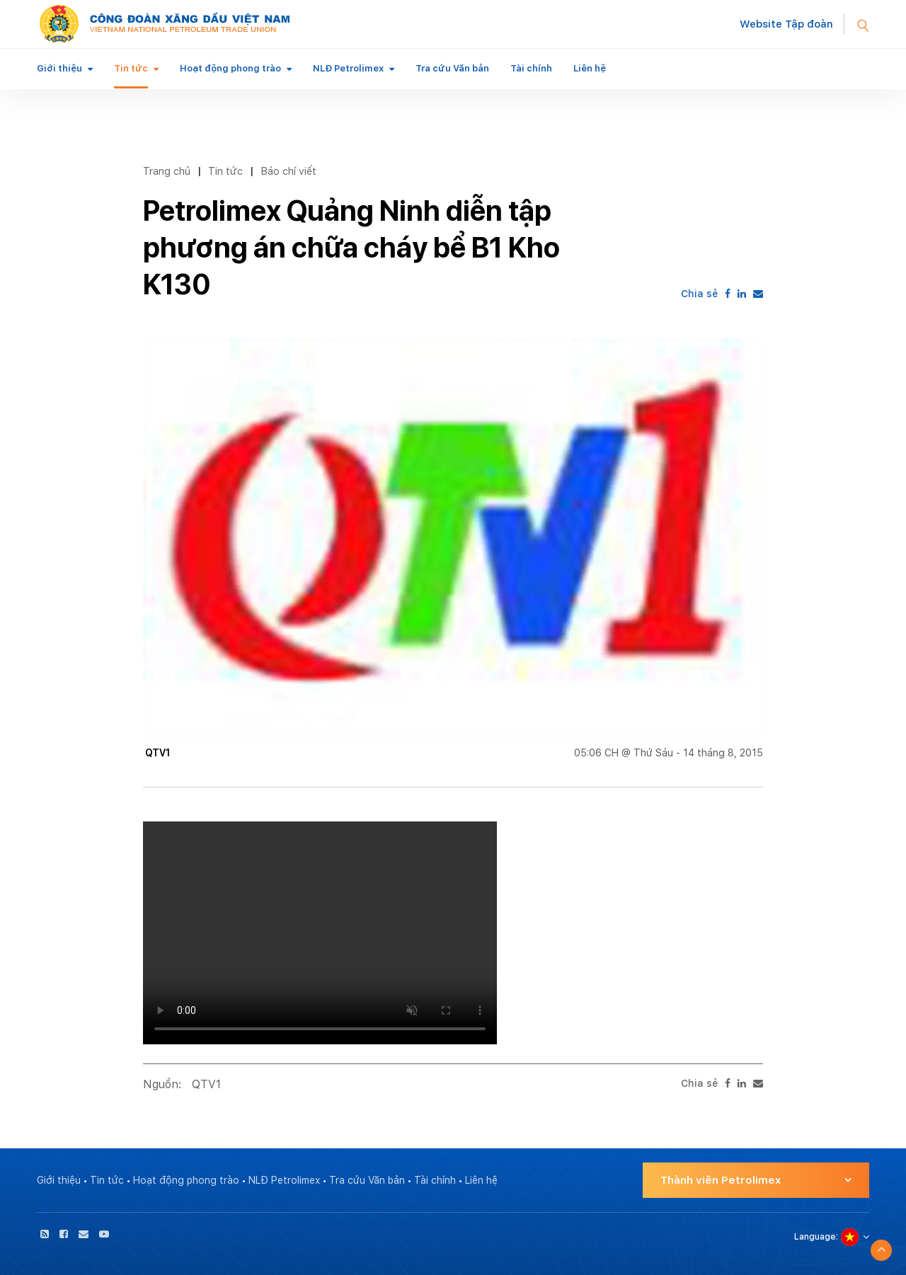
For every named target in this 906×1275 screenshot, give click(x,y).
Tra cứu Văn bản (452, 68)
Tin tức (131, 68)
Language (815, 1237)
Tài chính (531, 68)
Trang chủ (166, 171)
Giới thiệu (59, 68)
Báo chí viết (288, 171)
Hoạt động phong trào (230, 68)
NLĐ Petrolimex (348, 68)
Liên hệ (589, 68)
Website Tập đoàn (786, 24)
